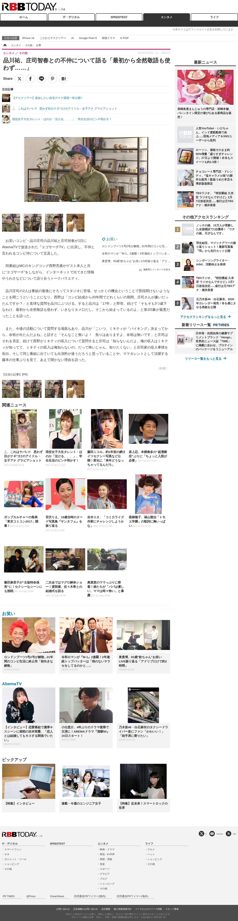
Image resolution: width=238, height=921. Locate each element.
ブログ (103, 878)
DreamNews (57, 896)
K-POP (124, 38)
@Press (31, 896)
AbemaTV (12, 683)
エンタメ (166, 17)
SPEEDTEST (118, 17)
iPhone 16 (28, 38)
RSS (234, 834)
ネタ (6, 854)
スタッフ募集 (172, 909)
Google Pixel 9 (88, 38)
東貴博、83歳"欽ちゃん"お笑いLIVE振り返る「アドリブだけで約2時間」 (148, 261)
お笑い (111, 239)
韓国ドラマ (108, 38)
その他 (8, 869)
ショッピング (11, 864)
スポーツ (105, 869)
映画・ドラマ (107, 849)
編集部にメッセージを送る (156, 269)
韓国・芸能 (106, 859)
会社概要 (105, 909)
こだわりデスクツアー (53, 38)
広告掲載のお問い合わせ (85, 909)
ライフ (214, 17)
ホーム (23, 17)
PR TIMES (9, 896)
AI (72, 38)
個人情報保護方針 (123, 909)
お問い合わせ (63, 909)
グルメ (151, 849)
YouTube (219, 834)
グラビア (105, 873)
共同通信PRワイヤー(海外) (132, 896)
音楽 (102, 864)
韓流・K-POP (107, 854)
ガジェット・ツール (15, 859)
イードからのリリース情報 (148, 909)
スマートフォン (13, 849)
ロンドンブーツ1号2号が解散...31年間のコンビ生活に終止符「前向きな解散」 (152, 246)
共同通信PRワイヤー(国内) (90, 896)
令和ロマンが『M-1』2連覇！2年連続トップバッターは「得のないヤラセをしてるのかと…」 (161, 253)
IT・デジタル (71, 17)
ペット (151, 854)
